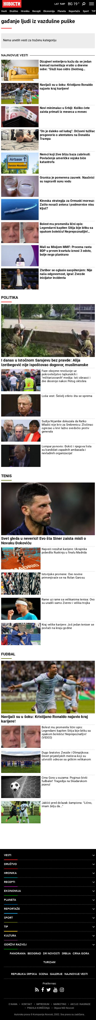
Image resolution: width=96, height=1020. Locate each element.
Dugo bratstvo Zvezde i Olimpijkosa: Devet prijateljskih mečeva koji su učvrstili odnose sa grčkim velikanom (66, 756)
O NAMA (13, 1004)
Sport (86, 11)
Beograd (34, 953)
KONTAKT (27, 1004)
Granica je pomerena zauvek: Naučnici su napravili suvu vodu (67, 179)
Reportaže (74, 11)
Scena (43, 974)
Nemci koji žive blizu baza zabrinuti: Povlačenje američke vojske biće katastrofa (65, 158)
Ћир (62, 4)
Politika (9, 297)
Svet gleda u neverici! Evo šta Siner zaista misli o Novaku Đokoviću (43, 540)
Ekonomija (49, 11)
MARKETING (59, 1004)
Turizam (49, 962)
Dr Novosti (51, 953)
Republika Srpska (24, 974)
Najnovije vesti (14, 55)
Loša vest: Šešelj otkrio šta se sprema (67, 396)
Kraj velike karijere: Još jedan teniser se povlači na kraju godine (68, 626)
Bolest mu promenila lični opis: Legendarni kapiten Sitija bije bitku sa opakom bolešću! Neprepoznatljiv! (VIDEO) (66, 228)
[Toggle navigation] (91, 4)
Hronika (25, 11)
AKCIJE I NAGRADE (80, 1004)
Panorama (18, 953)
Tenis (6, 476)
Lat (57, 4)
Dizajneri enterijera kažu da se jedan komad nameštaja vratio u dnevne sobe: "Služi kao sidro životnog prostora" (65, 65)
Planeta (62, 11)
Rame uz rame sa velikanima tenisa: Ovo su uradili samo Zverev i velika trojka (68, 601)
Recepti (36, 11)
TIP (93, 11)
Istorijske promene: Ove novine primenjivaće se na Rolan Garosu (63, 575)
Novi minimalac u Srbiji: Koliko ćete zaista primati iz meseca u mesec (65, 110)
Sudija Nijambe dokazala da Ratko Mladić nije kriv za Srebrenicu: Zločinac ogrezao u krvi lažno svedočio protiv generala (67, 426)
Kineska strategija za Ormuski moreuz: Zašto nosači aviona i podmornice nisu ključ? (67, 204)
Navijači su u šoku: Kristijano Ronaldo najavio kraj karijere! (66, 86)
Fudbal (8, 654)
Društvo (14, 11)
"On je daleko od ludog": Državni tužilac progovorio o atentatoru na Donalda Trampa (67, 135)
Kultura (49, 935)
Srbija (66, 953)
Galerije (56, 974)
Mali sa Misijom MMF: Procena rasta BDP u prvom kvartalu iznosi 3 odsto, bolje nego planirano (66, 250)
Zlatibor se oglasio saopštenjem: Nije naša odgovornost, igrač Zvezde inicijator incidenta (66, 274)
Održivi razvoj (49, 944)
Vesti (4, 11)
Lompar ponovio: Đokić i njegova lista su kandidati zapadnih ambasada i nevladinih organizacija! (66, 450)
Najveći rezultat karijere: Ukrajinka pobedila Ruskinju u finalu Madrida (64, 550)
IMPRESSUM (42, 1004)
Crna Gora (81, 953)
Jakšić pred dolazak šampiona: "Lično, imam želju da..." (67, 804)
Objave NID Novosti (64, 1008)
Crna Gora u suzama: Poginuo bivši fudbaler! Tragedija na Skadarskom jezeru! (65, 781)
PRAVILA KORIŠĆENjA (38, 1008)
